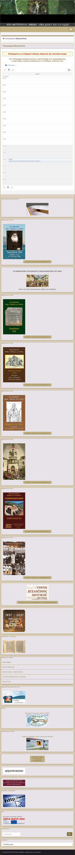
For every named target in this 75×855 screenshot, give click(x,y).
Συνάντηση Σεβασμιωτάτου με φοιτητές (14, 677)
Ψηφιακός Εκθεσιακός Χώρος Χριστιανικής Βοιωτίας (37, 736)
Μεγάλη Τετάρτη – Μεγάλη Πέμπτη (12, 672)
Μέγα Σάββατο (6, 662)
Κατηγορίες (10, 65)
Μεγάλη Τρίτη (6, 681)
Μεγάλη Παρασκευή (8, 667)
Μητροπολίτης (21, 38)
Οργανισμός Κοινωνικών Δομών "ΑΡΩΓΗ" (37, 713)
